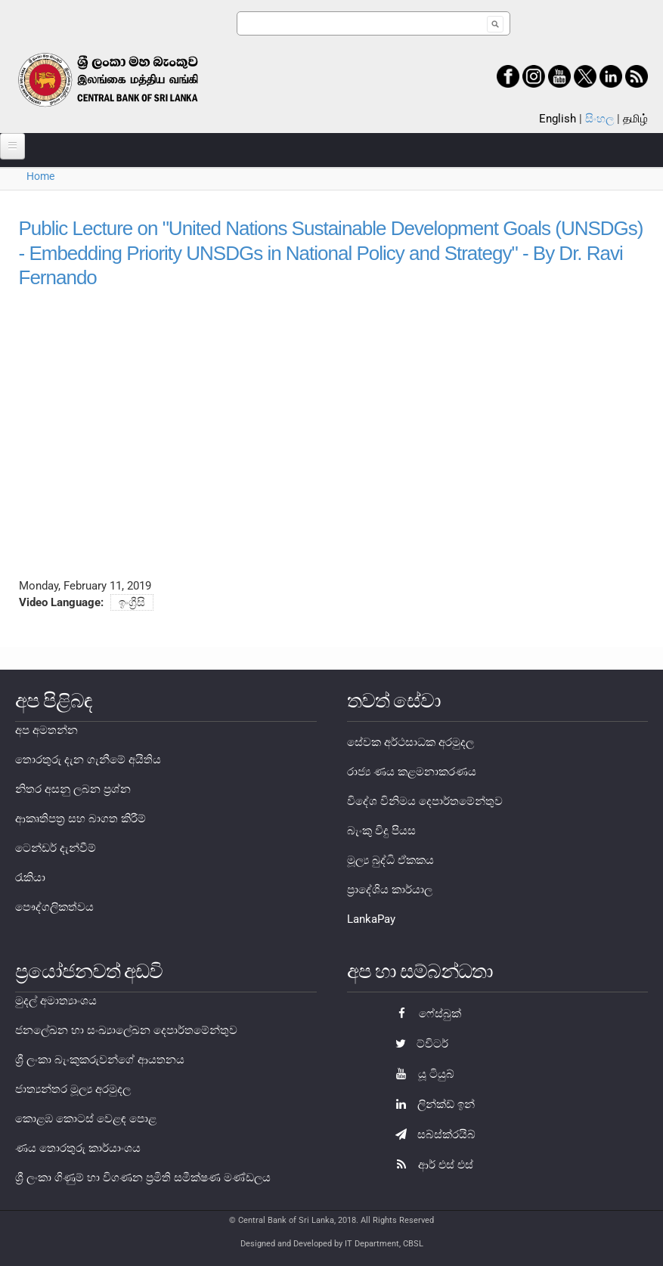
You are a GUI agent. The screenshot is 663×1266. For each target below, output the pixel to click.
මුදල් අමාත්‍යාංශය (56, 1001)
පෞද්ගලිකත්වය (54, 907)
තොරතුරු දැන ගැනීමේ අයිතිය (88, 759)
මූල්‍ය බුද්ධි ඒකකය (390, 860)
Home (40, 176)
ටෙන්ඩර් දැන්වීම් (55, 848)
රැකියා (30, 877)
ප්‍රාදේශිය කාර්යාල (389, 889)
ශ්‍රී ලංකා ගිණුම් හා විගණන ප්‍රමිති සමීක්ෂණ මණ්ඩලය (143, 1177)
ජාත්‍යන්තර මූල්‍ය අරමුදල (73, 1089)
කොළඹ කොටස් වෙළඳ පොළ (85, 1118)
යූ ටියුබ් (421, 1074)
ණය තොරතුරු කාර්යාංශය (78, 1148)
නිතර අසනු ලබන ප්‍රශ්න (73, 789)
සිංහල (599, 118)
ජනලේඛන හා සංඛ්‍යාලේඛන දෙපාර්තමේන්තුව (126, 1030)
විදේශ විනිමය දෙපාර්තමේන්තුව (425, 801)
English (557, 118)
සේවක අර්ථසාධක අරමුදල (410, 742)
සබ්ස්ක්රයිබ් (432, 1134)
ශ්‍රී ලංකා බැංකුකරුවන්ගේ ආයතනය (99, 1059)
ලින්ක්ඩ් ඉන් (431, 1104)
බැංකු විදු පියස (381, 830)
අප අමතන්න (46, 730)
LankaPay (371, 919)
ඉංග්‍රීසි (132, 602)
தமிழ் (635, 118)
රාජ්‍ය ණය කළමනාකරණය (411, 771)
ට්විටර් (418, 1044)
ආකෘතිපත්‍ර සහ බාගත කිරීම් (80, 818)
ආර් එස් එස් (430, 1165)
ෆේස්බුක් (424, 1013)
